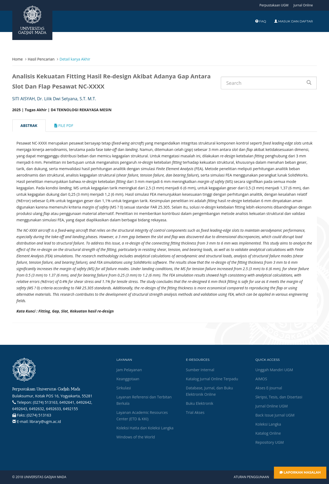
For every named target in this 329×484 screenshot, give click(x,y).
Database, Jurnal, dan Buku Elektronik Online (209, 391)
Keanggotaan (127, 378)
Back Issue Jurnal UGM (274, 415)
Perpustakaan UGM (274, 5)
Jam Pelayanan (129, 369)
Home (17, 59)
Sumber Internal (200, 369)
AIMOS (261, 378)
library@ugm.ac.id (45, 421)
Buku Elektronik (199, 403)
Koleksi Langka (268, 424)
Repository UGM (269, 442)
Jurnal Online (303, 5)
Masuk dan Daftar (293, 21)
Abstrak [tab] (29, 125)
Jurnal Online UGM (271, 406)
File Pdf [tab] (64, 125)
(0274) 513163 (38, 415)
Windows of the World (135, 436)
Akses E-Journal (268, 387)
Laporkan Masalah (300, 472)
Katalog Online (268, 433)
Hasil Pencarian (41, 59)
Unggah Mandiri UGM (274, 369)
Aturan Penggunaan (251, 477)
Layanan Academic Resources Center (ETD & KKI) (142, 415)
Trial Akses (195, 412)
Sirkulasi (123, 387)
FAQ (260, 21)
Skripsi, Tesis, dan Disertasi (278, 396)
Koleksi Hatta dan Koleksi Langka (144, 427)
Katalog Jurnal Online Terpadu (212, 378)
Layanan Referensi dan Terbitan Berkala (144, 400)
